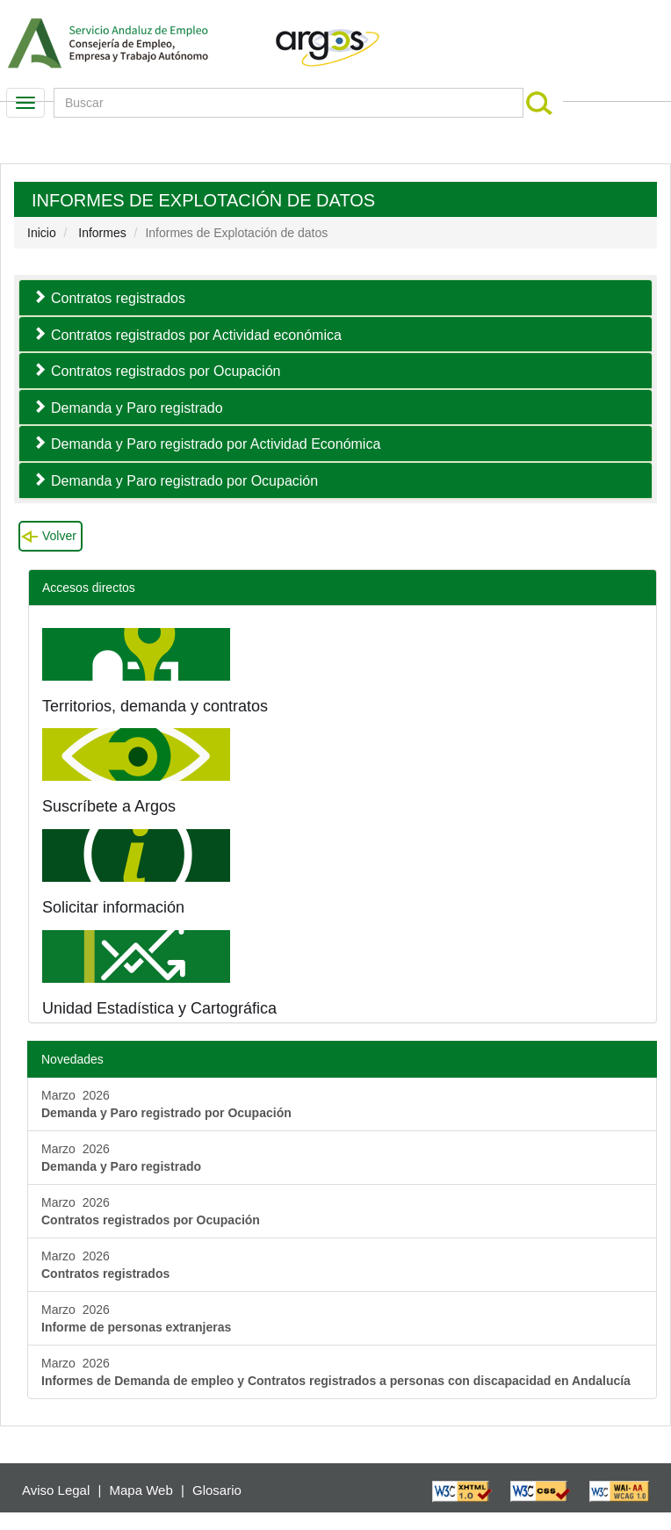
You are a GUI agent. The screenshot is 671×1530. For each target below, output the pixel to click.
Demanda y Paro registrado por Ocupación (184, 480)
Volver (59, 536)
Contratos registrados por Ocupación (165, 371)
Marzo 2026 (166, 1104)
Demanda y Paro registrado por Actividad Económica (215, 444)
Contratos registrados (118, 298)
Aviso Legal (56, 1490)
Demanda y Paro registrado (137, 408)
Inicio (41, 233)
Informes (102, 233)
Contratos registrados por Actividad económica (196, 335)
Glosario (217, 1490)
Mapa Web (141, 1490)
